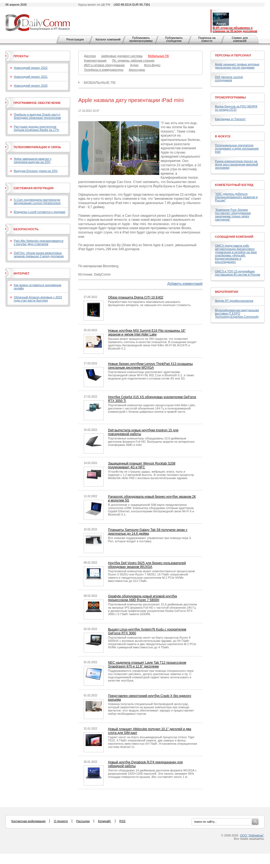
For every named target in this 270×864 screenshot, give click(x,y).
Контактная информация (28, 821)
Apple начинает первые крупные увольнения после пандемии (237, 66)
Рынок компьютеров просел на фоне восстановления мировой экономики (236, 164)
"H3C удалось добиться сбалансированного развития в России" (236, 197)
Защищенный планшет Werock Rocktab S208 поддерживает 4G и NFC (142, 465)
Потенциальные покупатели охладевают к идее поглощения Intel (237, 148)
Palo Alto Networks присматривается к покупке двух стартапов (38, 242)
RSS (122, 821)
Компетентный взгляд (234, 185)
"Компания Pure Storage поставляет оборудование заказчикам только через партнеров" (233, 214)
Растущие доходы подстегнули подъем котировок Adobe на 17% (36, 128)
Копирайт (104, 821)
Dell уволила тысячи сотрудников (229, 78)
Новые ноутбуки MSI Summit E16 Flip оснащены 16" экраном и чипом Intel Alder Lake (147, 332)
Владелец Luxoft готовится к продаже (39, 212)
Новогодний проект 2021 (31, 76)
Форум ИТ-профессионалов (234, 300)
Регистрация (75, 39)
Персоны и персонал (233, 55)
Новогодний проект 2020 (31, 85)
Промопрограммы (230, 97)
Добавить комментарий (184, 284)
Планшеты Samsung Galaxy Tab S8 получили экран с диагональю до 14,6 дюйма (147, 532)
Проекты (21, 56)
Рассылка (83, 821)
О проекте (61, 821)
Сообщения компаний (234, 236)
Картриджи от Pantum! (230, 119)
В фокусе (223, 136)
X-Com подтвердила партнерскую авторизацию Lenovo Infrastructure (37, 201)
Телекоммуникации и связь (37, 147)
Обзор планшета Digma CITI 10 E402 (135, 297)
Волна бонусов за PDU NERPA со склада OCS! (236, 108)
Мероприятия (226, 291)
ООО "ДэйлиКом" (252, 835)
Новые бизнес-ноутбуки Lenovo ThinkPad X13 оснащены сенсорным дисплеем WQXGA (150, 366)
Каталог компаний (108, 39)
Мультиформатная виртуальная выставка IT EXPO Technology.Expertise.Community (237, 313)
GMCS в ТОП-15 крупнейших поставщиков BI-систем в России (237, 273)
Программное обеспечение (37, 102)
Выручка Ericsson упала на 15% (36, 170)
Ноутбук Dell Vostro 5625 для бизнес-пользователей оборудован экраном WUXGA (147, 565)
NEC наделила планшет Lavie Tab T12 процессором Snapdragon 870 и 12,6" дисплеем (147, 664)
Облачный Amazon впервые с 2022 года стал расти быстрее (38, 299)
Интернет (21, 273)
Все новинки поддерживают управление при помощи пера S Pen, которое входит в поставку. (149, 539)
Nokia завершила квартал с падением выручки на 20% (32, 160)
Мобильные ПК (100, 82)
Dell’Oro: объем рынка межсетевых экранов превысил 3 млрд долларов (39, 254)
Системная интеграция (33, 188)
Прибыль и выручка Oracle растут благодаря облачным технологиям (37, 116)
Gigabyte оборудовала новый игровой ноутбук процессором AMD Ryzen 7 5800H (142, 598)
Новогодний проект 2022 (31, 67)
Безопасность (26, 229)
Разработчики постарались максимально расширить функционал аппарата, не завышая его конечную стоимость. (149, 303)
